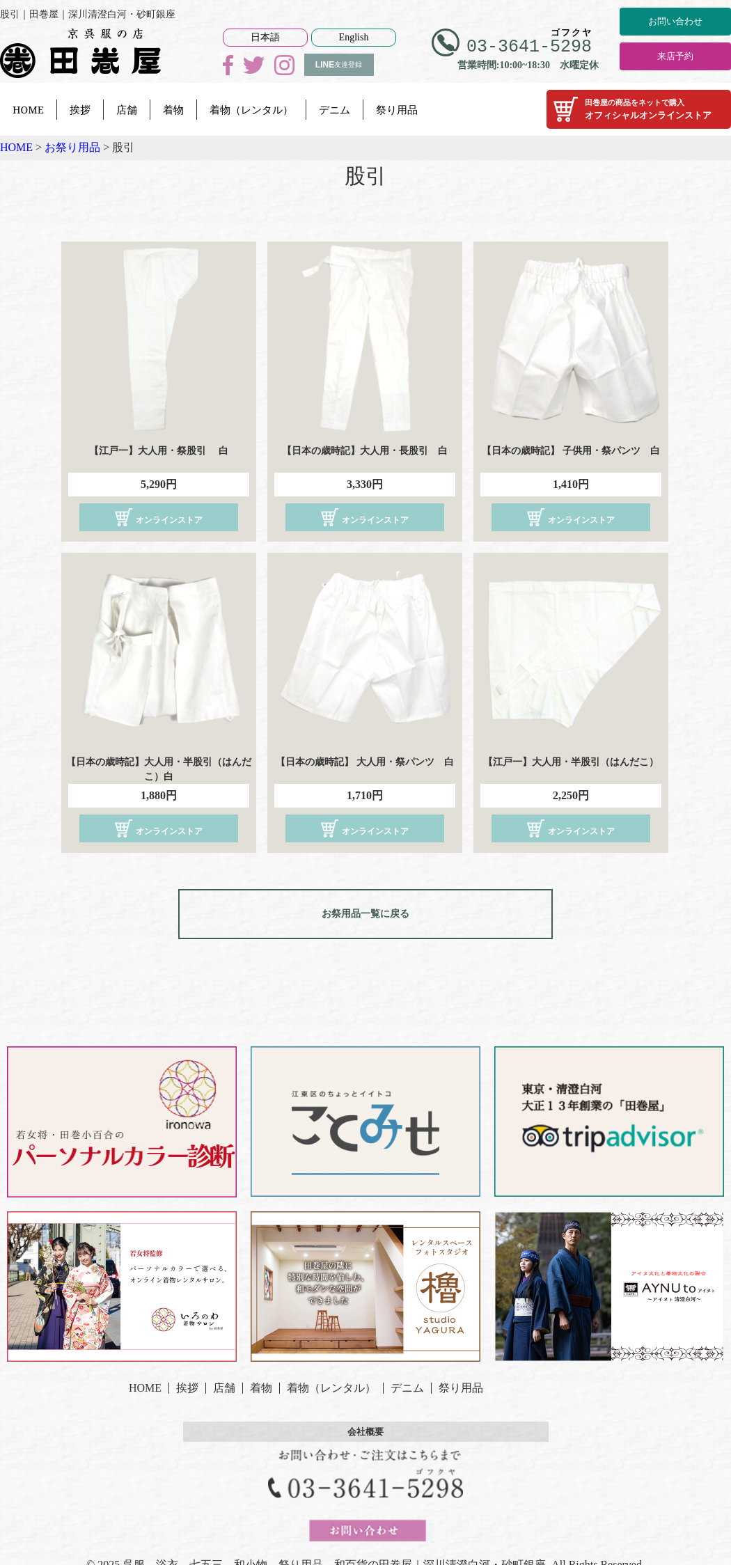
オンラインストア (159, 517)
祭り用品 (397, 109)
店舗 (126, 109)
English (354, 37)
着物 (173, 109)
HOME (28, 109)
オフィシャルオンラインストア (638, 109)
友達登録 (338, 65)
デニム (334, 109)
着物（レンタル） (251, 109)
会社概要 (365, 1423)
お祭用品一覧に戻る (365, 909)
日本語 (265, 37)
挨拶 (80, 109)
